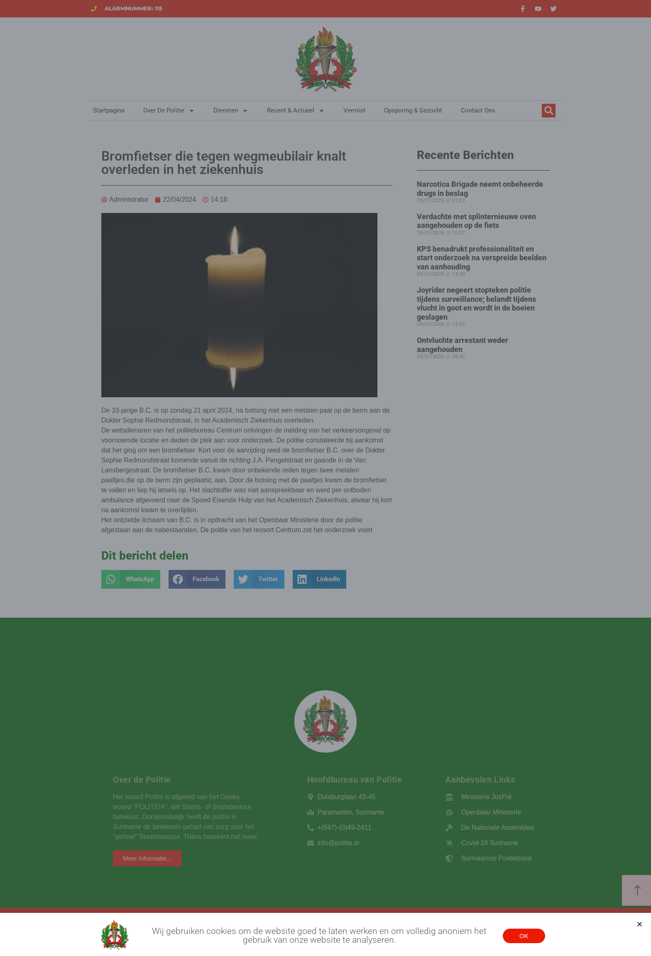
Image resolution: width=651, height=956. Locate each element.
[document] (325, 478)
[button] (639, 930)
